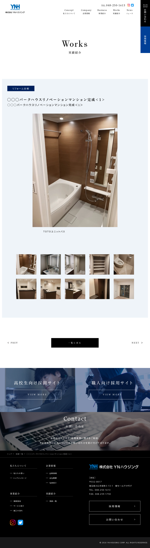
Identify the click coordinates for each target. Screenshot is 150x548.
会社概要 (53, 478)
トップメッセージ (20, 478)
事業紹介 (15, 494)
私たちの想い (19, 473)
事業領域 (17, 501)
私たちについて (18, 466)
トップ (9, 454)
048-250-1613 (115, 5)
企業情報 (51, 466)
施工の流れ (18, 511)
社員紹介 (53, 483)
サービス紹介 (19, 506)
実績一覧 (19, 454)
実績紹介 (51, 494)
